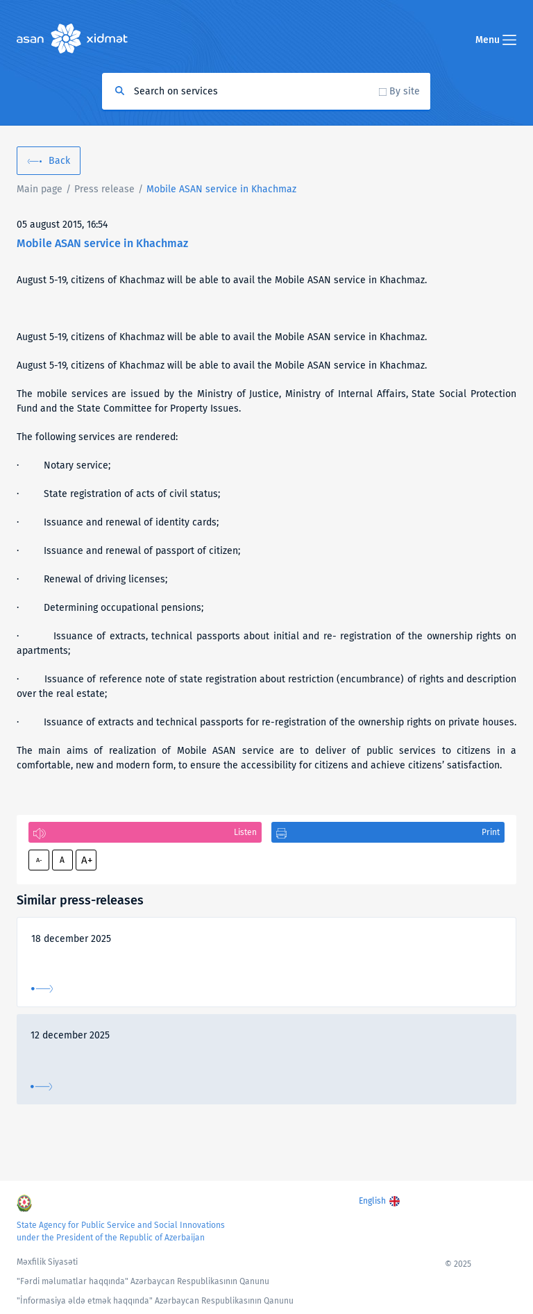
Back (59, 161)
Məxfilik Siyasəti (47, 1262)
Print (491, 832)
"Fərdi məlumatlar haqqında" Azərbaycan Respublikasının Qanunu (143, 1281)
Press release (104, 189)
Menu (495, 40)
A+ (86, 860)
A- (39, 860)
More (42, 989)
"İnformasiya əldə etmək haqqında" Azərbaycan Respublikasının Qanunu (155, 1301)
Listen (245, 832)
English (372, 1201)
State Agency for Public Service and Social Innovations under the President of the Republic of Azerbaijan (121, 1231)
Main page (39, 189)
